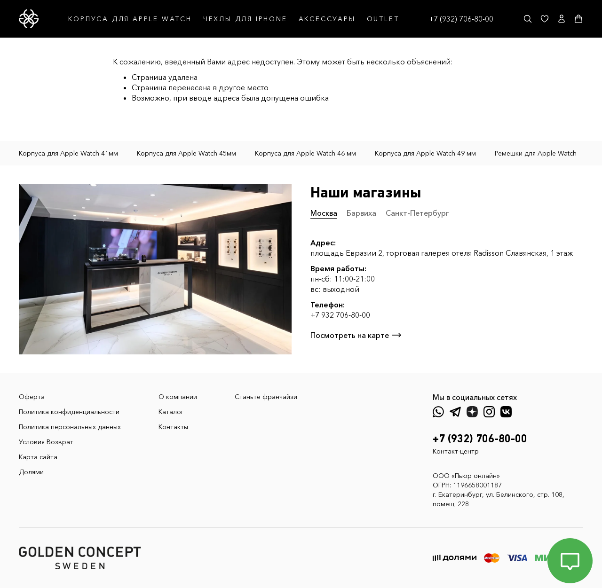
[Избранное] (544, 19)
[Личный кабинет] (561, 19)
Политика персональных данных (70, 427)
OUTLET (383, 19)
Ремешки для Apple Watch (536, 153)
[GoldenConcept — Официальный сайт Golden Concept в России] (29, 18)
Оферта (32, 396)
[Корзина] (578, 19)
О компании (177, 396)
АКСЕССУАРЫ (327, 19)
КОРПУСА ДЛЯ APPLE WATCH (129, 19)
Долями (31, 472)
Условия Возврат (46, 442)
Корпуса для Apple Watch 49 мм (425, 153)
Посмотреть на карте (356, 335)
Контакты (173, 427)
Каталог (171, 412)
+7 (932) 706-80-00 (461, 19)
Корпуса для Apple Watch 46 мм (305, 153)
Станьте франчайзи (266, 396)
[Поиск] (527, 19)
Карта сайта (38, 457)
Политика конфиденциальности (69, 412)
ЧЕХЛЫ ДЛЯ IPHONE (245, 19)
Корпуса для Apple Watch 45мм (186, 153)
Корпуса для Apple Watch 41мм (68, 153)
